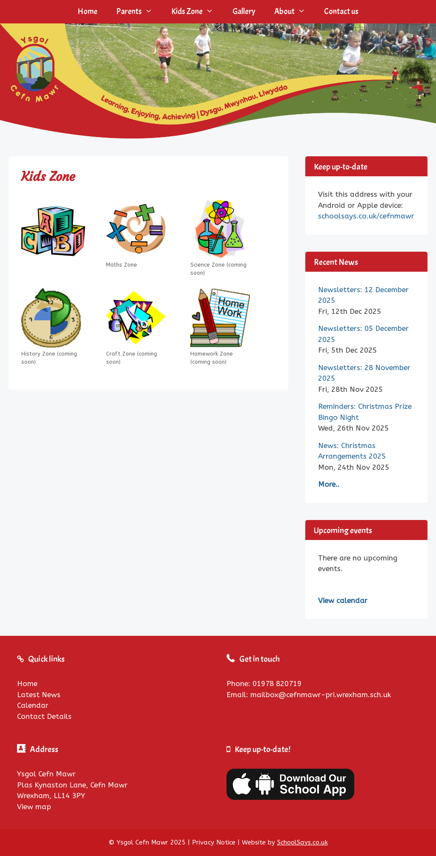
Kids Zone (197, 11)
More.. (329, 484)
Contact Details (44, 716)
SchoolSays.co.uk (302, 842)
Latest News (38, 694)
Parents (139, 11)
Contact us (341, 11)
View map (34, 806)
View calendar (342, 600)
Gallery (243, 11)
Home (87, 11)
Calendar (33, 705)
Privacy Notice (213, 842)
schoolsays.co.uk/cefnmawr (366, 216)
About (294, 11)
